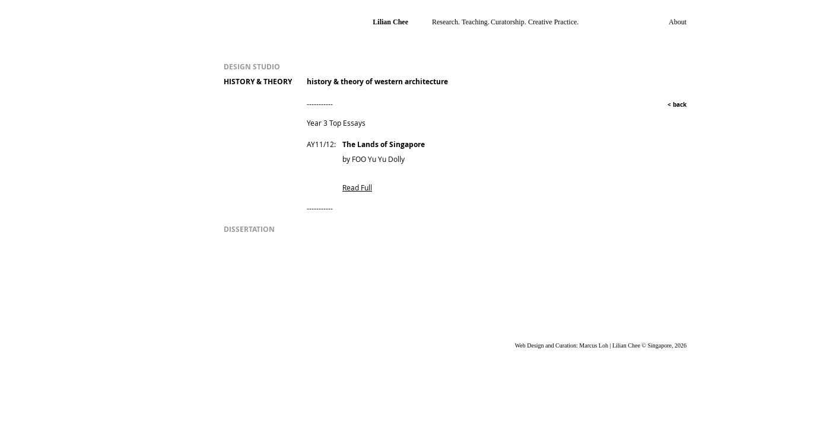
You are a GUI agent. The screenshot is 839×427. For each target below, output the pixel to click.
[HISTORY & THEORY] (262, 82)
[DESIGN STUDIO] (262, 67)
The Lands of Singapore (383, 144)
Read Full (357, 187)
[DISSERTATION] (278, 229)
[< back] (671, 104)
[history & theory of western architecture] (399, 82)
